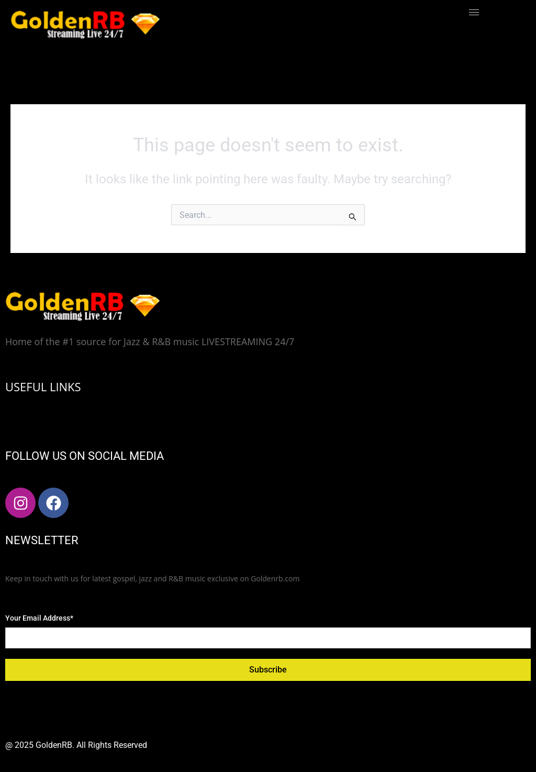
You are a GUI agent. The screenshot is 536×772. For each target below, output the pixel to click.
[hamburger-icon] (474, 12)
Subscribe (268, 670)
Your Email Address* (39, 618)
